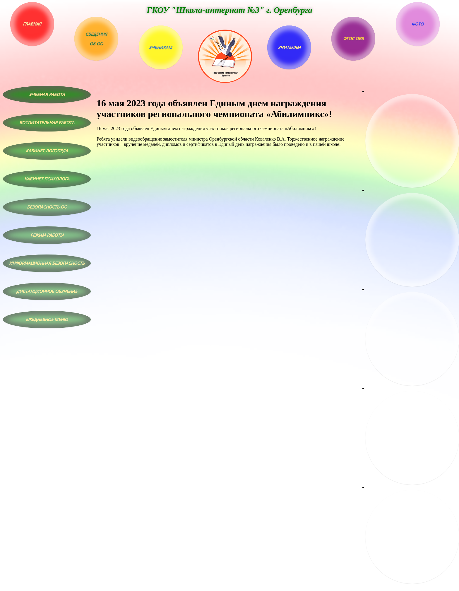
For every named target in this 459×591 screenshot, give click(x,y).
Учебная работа (47, 94)
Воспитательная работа (46, 122)
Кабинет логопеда (47, 150)
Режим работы (47, 235)
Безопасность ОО (47, 207)
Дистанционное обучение (46, 291)
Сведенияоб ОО (96, 38)
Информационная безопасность (47, 263)
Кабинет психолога (46, 179)
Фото (418, 24)
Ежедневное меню (47, 319)
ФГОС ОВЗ (353, 38)
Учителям (289, 47)
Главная (32, 24)
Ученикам (160, 47)
